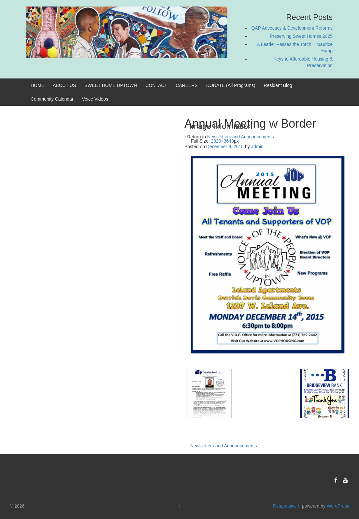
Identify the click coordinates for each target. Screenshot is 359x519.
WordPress (338, 506)
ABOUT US (64, 85)
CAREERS (187, 85)
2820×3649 (222, 141)
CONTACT (156, 85)
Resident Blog (278, 85)
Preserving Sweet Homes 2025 (301, 36)
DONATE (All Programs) (230, 85)
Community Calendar (52, 99)
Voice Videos (95, 99)
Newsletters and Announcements (220, 445)
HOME (37, 85)
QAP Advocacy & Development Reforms (292, 28)
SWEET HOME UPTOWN (110, 85)
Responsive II (287, 506)
